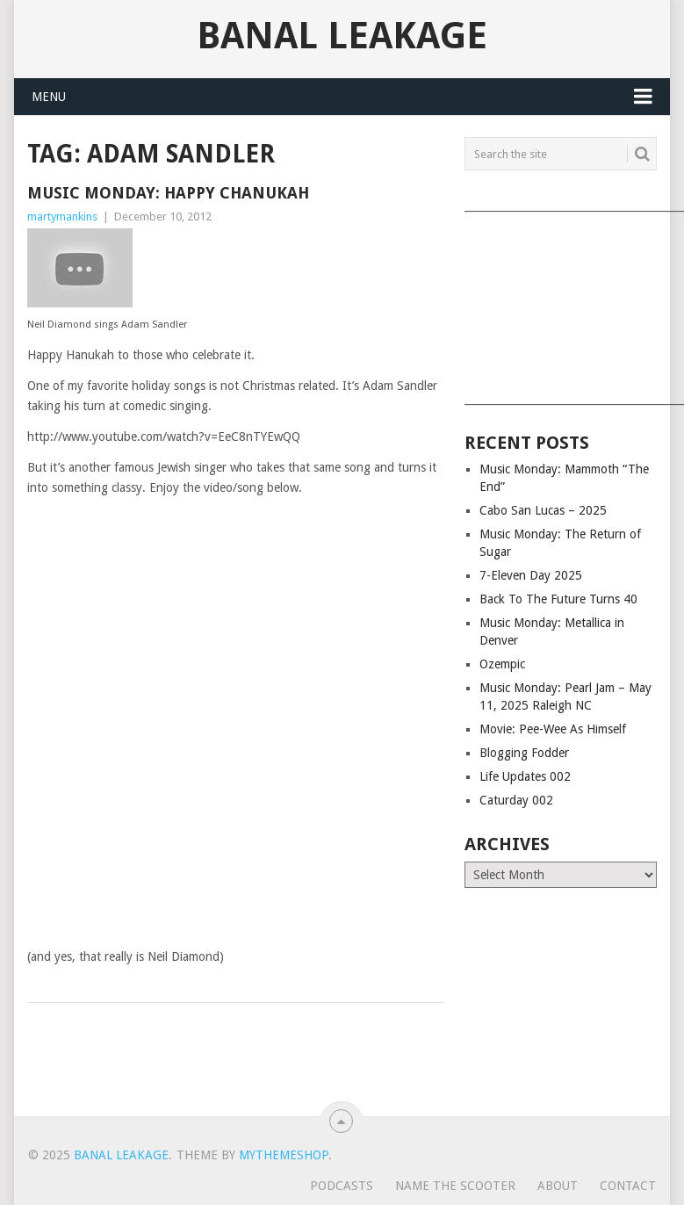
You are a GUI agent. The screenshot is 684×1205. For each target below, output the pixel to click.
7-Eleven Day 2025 (530, 575)
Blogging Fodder (524, 753)
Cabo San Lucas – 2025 (543, 510)
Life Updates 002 (525, 776)
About (557, 1186)
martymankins (62, 216)
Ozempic (502, 664)
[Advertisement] (559, 302)
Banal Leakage (342, 36)
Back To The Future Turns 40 (558, 599)
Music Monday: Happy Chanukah (168, 193)
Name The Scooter (455, 1186)
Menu (49, 97)
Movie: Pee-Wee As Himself (552, 729)
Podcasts (341, 1186)
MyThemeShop (283, 1155)
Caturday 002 (516, 800)
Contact (628, 1186)
